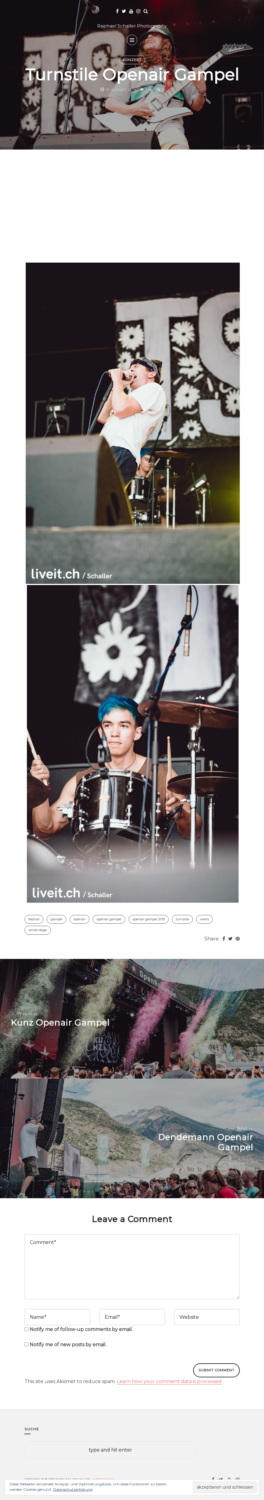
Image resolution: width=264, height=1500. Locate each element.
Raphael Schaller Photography (132, 26)
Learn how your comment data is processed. (169, 1381)
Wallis (204, 919)
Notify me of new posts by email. (68, 1344)
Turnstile (182, 919)
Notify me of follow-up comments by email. (81, 1329)
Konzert (132, 60)
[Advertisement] (132, 213)
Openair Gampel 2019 (148, 919)
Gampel (56, 919)
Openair (80, 919)
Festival (33, 919)
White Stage (37, 930)
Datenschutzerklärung (73, 1489)
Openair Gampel (109, 919)
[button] (133, 423)
